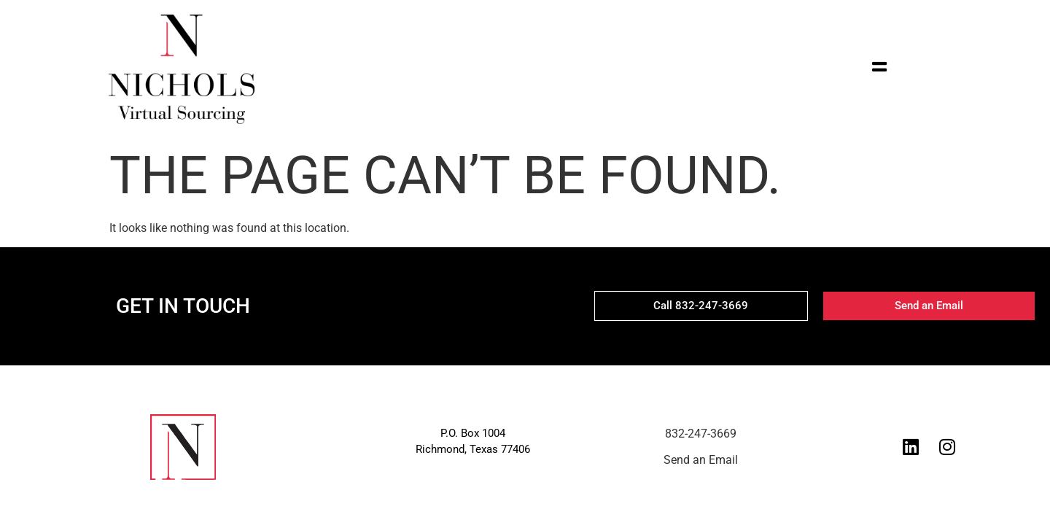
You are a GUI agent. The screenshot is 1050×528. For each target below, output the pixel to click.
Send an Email (701, 460)
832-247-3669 (700, 433)
